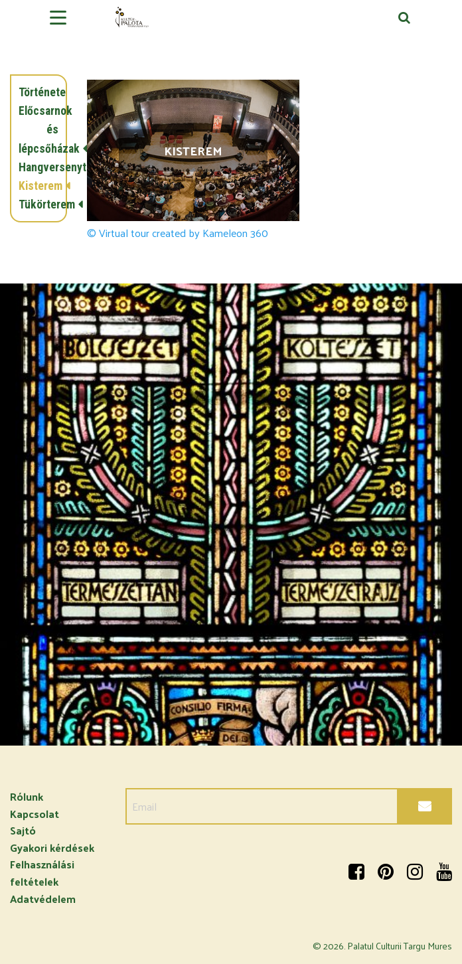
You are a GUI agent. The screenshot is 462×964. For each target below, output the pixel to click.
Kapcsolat (34, 813)
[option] (231, 514)
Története (38, 92)
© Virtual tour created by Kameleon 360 (177, 233)
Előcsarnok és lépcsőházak (38, 129)
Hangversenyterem (38, 167)
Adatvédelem (43, 898)
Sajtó (23, 830)
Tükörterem (38, 204)
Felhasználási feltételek (42, 872)
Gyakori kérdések (52, 847)
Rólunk (26, 796)
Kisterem (38, 186)
